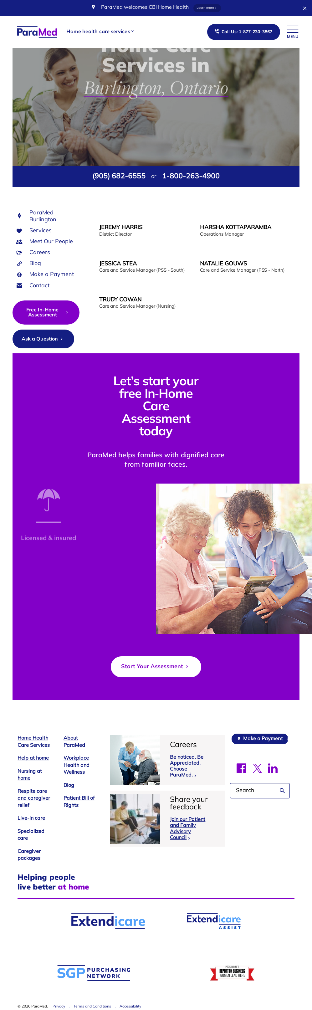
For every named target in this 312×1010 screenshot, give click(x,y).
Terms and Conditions (92, 1006)
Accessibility (130, 1006)
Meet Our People (51, 242)
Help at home (33, 758)
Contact (39, 286)
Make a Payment (51, 275)
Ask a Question (43, 339)
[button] (101, 32)
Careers (39, 253)
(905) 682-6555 (119, 176)
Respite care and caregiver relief (34, 798)
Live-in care (31, 818)
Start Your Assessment (155, 667)
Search (282, 791)
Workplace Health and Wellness (77, 765)
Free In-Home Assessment (47, 313)
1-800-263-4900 (191, 176)
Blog (35, 264)
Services (40, 231)
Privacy (59, 1006)
